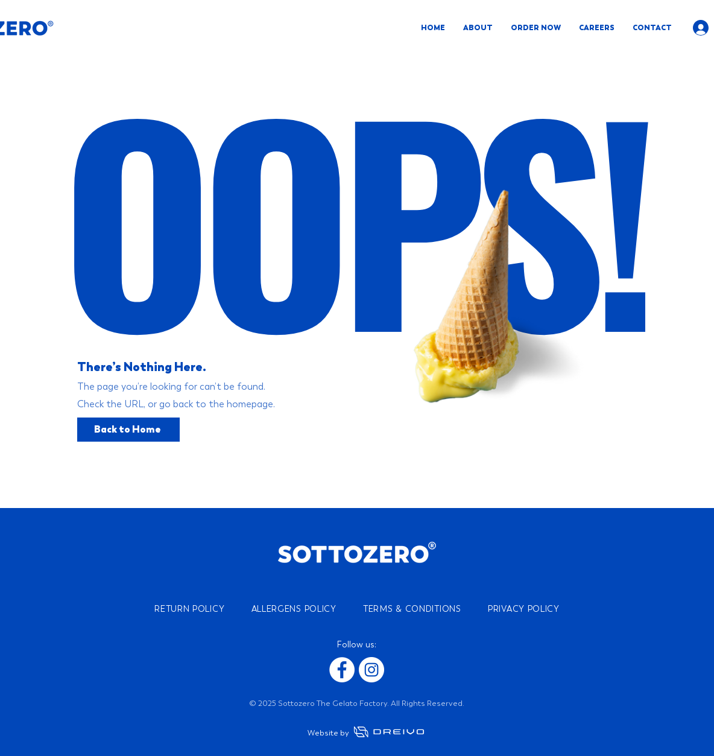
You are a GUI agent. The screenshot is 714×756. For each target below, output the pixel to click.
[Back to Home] (128, 430)
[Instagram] (371, 669)
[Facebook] (342, 669)
